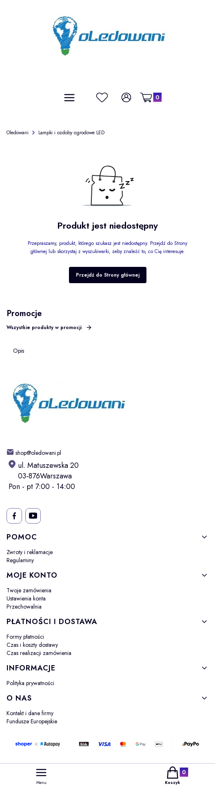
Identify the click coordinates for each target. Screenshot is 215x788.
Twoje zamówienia (29, 590)
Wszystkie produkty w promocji (49, 327)
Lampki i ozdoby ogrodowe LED (71, 132)
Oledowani (18, 132)
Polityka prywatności (30, 683)
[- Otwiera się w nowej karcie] (14, 516)
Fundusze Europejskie (32, 721)
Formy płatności (25, 637)
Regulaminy (20, 560)
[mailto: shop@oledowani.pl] (34, 452)
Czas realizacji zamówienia (39, 653)
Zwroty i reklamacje (30, 552)
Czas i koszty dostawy (32, 645)
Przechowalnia (24, 606)
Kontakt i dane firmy (30, 713)
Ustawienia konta (26, 598)
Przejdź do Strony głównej (108, 275)
